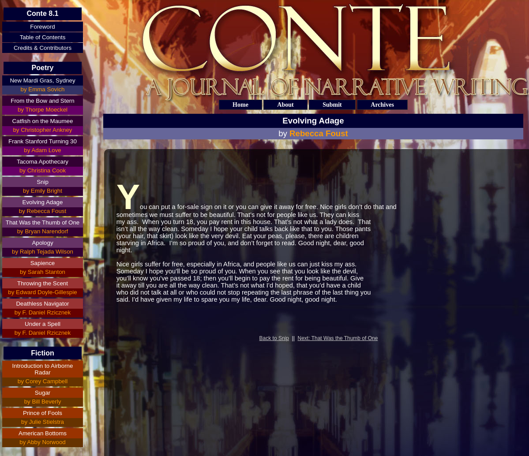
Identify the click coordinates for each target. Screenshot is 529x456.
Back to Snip (274, 338)
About (285, 104)
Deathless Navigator (42, 303)
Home (240, 104)
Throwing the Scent (42, 283)
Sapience (42, 263)
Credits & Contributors (42, 48)
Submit (332, 104)
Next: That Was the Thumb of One (338, 338)
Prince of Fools (42, 413)
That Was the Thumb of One (42, 222)
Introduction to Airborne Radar (42, 369)
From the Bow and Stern (42, 100)
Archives (382, 104)
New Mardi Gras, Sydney (42, 80)
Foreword (42, 26)
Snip (43, 182)
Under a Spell (42, 324)
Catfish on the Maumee (42, 121)
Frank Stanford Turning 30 (42, 141)
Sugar (43, 392)
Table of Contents (43, 37)
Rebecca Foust (318, 133)
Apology (42, 242)
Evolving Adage (43, 202)
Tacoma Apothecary (42, 161)
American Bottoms (43, 433)
